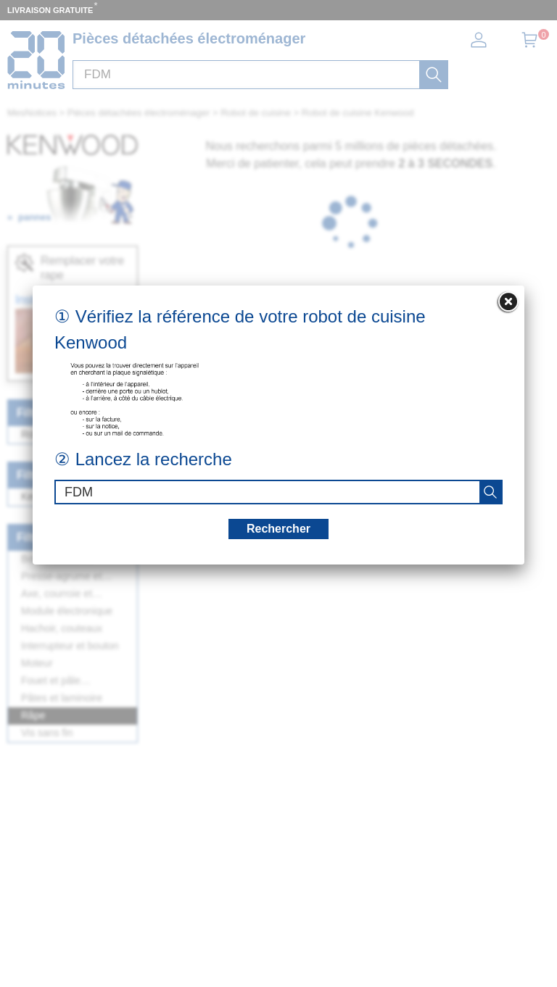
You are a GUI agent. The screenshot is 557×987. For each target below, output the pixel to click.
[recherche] (490, 492)
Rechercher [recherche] (278, 528)
